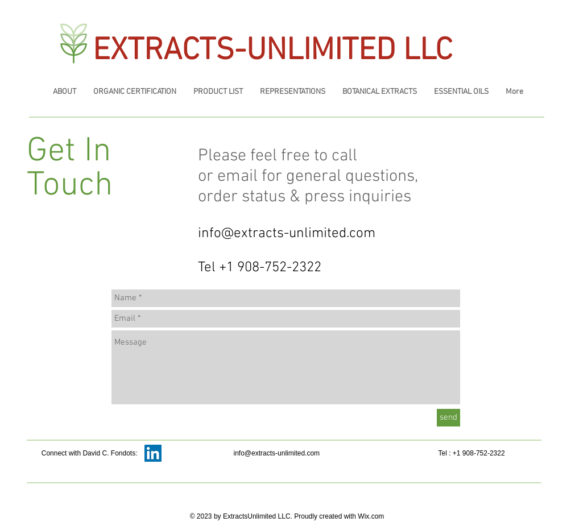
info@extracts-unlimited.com (286, 233)
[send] (448, 417)
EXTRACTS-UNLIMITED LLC (273, 51)
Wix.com (371, 516)
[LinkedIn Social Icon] (153, 453)
